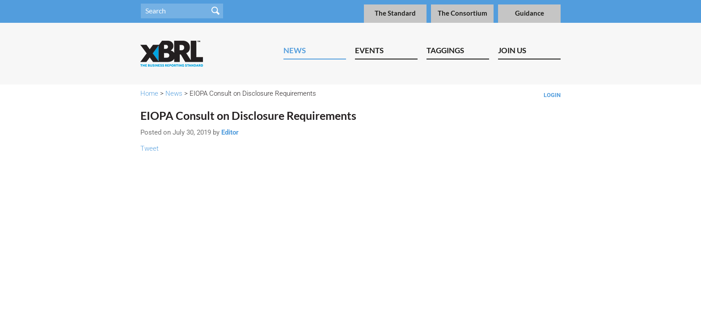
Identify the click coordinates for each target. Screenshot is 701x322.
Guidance (529, 13)
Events (369, 50)
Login (552, 95)
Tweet (149, 148)
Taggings (445, 50)
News (294, 50)
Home (149, 93)
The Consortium (462, 13)
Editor (230, 132)
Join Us (512, 50)
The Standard (395, 13)
